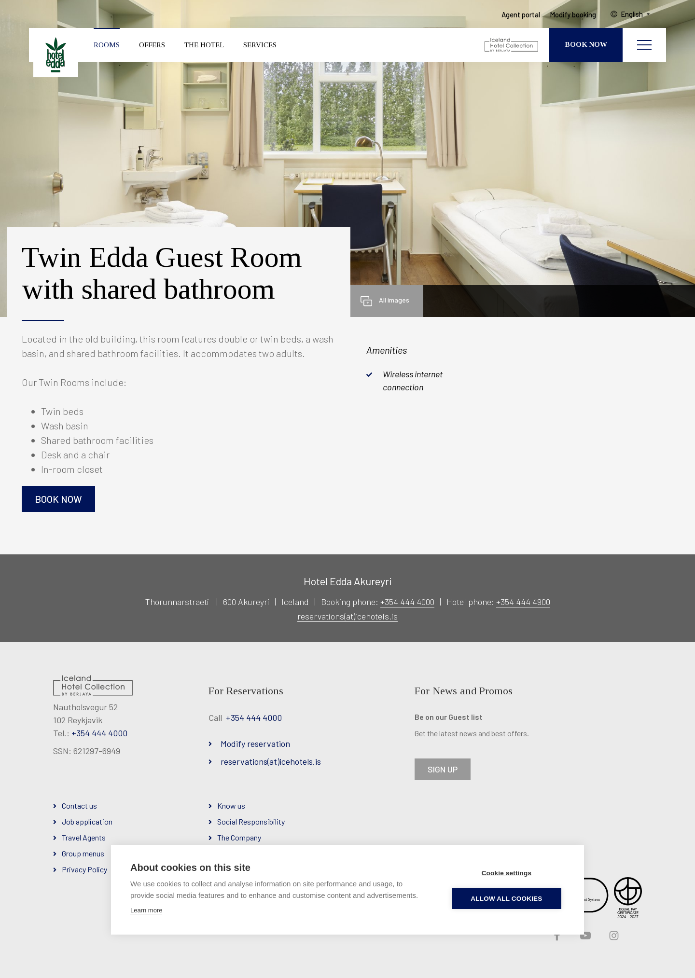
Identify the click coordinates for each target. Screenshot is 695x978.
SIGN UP (443, 769)
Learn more (146, 910)
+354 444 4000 (407, 601)
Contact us (79, 805)
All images (394, 300)
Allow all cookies (507, 898)
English (633, 15)
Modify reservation (255, 743)
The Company (239, 837)
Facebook (556, 936)
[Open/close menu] (644, 46)
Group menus (83, 853)
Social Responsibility (251, 821)
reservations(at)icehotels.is (347, 616)
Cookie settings (507, 873)
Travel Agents (84, 837)
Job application (87, 821)
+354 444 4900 (523, 601)
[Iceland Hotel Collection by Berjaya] (512, 46)
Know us (231, 805)
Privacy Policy (84, 869)
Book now (58, 499)
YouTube (584, 936)
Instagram (613, 936)
